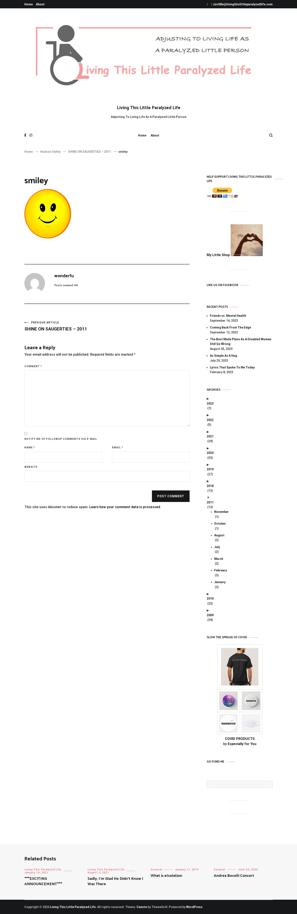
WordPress (194, 907)
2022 (210, 420)
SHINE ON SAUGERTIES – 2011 (65, 326)
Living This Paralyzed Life (42, 869)
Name (29, 447)
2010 (210, 598)
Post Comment (170, 496)
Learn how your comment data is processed (124, 507)
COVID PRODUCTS (240, 739)
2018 (210, 486)
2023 (210, 403)
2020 (210, 453)
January (220, 582)
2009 (210, 615)
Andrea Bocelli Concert (234, 876)
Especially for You (242, 744)
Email (117, 447)
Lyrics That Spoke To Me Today (232, 367)
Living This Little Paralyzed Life (148, 107)
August (219, 535)
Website (30, 466)
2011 (210, 502)
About (40, 4)
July (217, 547)
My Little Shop (235, 255)
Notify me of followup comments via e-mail (60, 438)
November (221, 511)
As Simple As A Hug (223, 355)
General (156, 869)
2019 (210, 469)
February (220, 570)
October (220, 523)
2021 (210, 436)
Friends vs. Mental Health (228, 315)
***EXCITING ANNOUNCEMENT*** (43, 881)
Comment (33, 366)
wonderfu (64, 276)
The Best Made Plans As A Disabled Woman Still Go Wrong (240, 341)
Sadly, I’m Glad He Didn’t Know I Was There (115, 881)
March (218, 558)
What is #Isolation (166, 876)
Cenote (142, 907)
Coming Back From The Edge (230, 327)
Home (28, 4)
